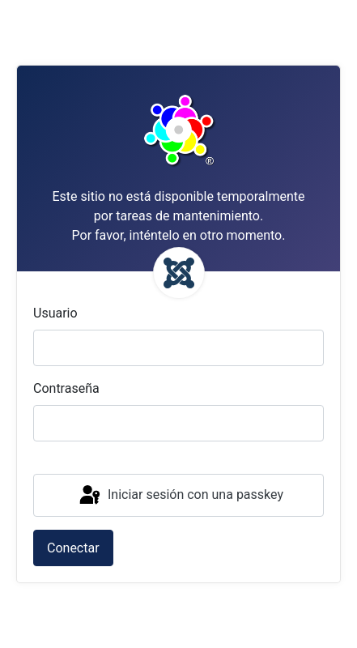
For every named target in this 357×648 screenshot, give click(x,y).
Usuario (55, 313)
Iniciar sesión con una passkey (180, 496)
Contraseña (66, 388)
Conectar (73, 548)
